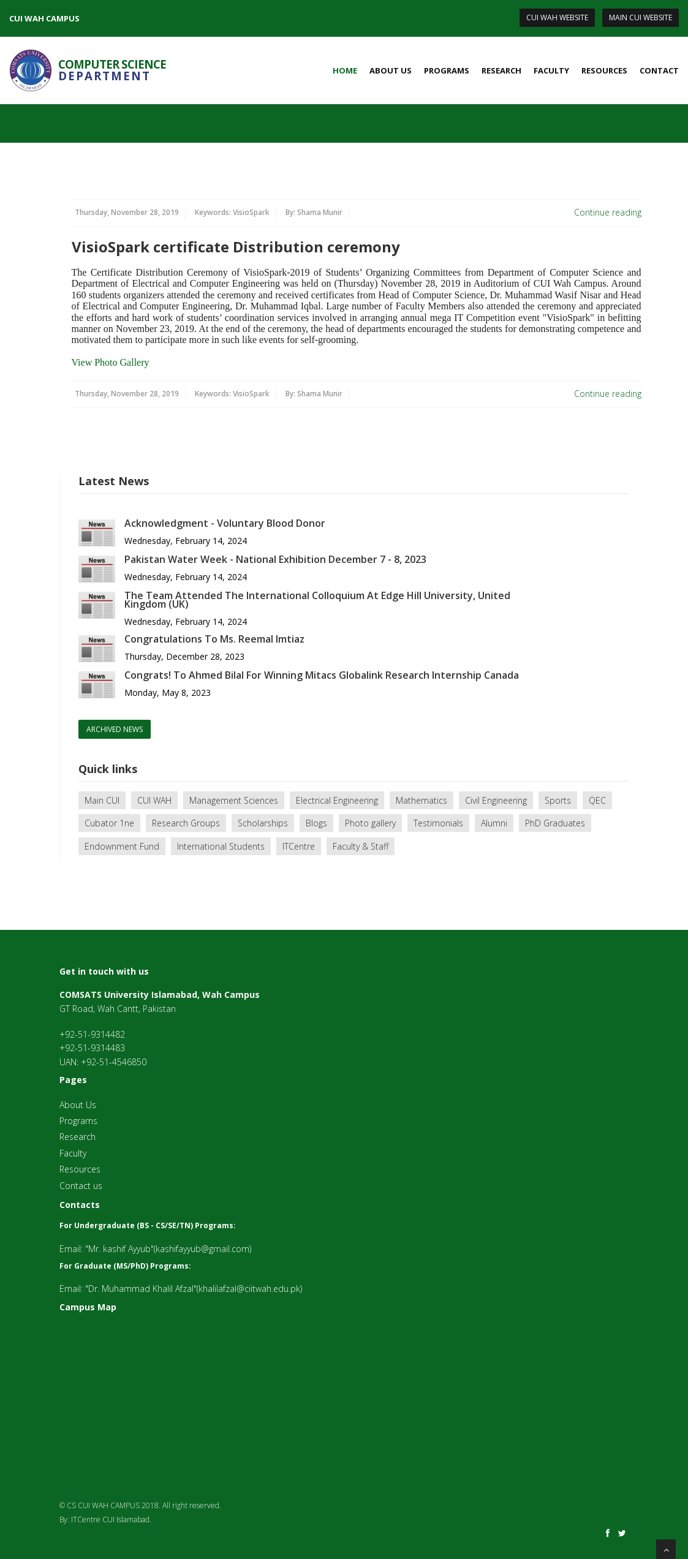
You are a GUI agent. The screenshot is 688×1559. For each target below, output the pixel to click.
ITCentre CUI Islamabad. (111, 1519)
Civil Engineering (496, 800)
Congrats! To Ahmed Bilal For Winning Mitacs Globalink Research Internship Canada (321, 675)
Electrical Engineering (337, 800)
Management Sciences (233, 800)
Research (501, 70)
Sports (558, 800)
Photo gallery (370, 823)
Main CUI (102, 800)
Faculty (551, 70)
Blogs (316, 823)
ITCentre (298, 846)
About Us (390, 70)
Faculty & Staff (360, 846)
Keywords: (232, 212)
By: (313, 212)
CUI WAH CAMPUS (44, 18)
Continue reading (607, 212)
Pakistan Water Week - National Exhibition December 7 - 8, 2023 (275, 559)
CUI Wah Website (557, 17)
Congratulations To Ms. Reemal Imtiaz (214, 639)
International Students (221, 846)
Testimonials (438, 823)
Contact (659, 70)
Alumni (494, 823)
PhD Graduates (555, 823)
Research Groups (186, 823)
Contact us (80, 1185)
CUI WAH (154, 800)
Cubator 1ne (109, 823)
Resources (604, 70)
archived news (114, 729)
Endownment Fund (122, 846)
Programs (446, 70)
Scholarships (263, 823)
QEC (597, 800)
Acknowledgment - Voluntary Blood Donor (224, 523)
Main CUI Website (640, 17)
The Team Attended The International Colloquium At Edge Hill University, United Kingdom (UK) (317, 600)
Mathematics (421, 800)
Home (345, 70)
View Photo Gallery (110, 362)
